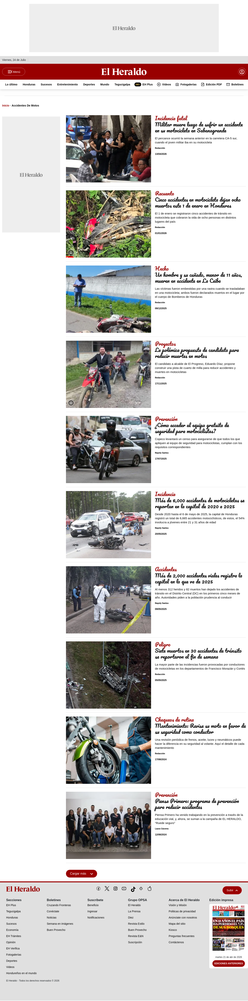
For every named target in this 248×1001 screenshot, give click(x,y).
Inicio (5, 105)
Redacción (160, 148)
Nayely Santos (161, 453)
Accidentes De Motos (25, 105)
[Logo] (124, 71)
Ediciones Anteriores (228, 964)
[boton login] (242, 72)
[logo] (24, 889)
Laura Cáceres (162, 829)
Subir (232, 890)
